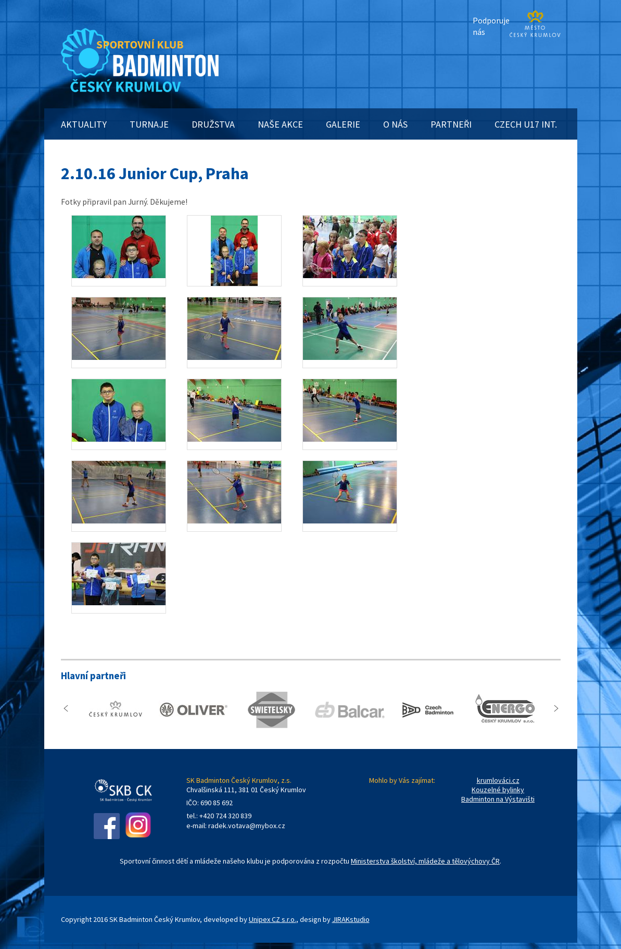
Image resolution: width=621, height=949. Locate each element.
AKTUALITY (84, 124)
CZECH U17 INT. (526, 124)
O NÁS (395, 124)
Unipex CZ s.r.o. (272, 919)
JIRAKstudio (351, 919)
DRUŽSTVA (213, 124)
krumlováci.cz (498, 780)
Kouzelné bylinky (498, 789)
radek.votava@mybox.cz (246, 825)
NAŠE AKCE (280, 124)
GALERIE (343, 124)
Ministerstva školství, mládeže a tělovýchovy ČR (425, 861)
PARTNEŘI (451, 124)
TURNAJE (149, 124)
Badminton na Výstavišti (498, 799)
